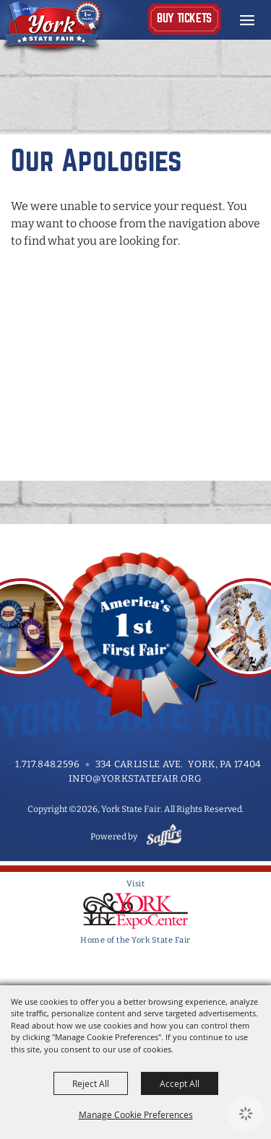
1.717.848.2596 (47, 764)
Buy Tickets (184, 18)
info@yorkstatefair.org (135, 778)
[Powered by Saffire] (161, 837)
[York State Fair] (67, 27)
